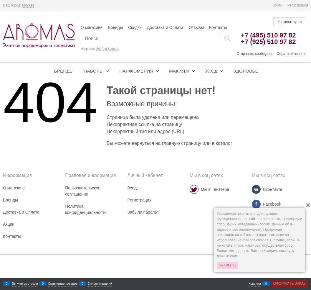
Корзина (255, 283)
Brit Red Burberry (107, 48)
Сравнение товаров (63, 283)
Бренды (115, 27)
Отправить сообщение (255, 54)
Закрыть (227, 265)
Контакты (218, 27)
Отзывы (196, 27)
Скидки (135, 27)
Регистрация (297, 5)
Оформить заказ (289, 283)
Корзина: (289, 22)
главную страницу (181, 143)
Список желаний (99, 283)
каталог (224, 143)
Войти (277, 5)
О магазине (91, 27)
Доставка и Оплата (165, 27)
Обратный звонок (291, 54)
